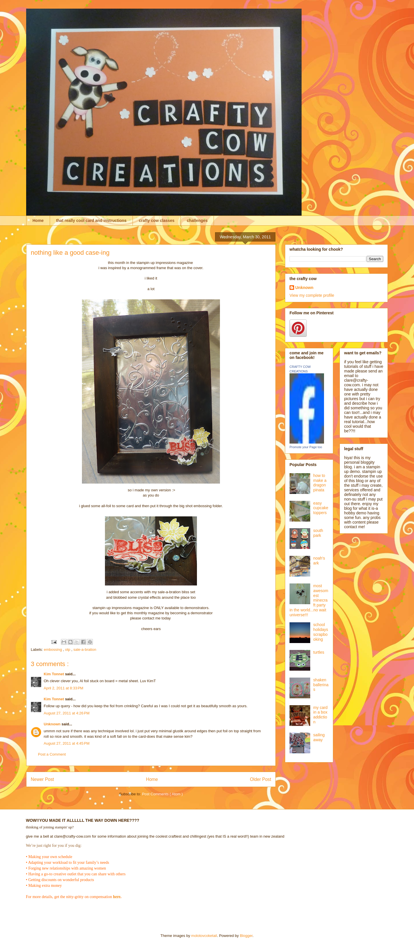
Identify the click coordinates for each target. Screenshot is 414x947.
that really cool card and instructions (91, 220)
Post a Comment (52, 754)
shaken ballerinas (321, 685)
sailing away (319, 737)
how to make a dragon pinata (320, 482)
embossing (53, 649)
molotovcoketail (204, 935)
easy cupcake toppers (320, 508)
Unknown (53, 724)
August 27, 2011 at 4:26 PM (66, 713)
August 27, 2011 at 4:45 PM (66, 743)
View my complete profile (312, 295)
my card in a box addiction (320, 714)
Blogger (246, 935)
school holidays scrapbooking (320, 631)
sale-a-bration (84, 649)
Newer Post (42, 779)
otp (68, 649)
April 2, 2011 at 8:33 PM (63, 688)
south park (318, 533)
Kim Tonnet (54, 674)
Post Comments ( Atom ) (162, 794)
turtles (318, 652)
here (116, 897)
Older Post (260, 779)
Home (38, 220)
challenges (197, 220)
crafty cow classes (157, 220)
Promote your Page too (306, 447)
